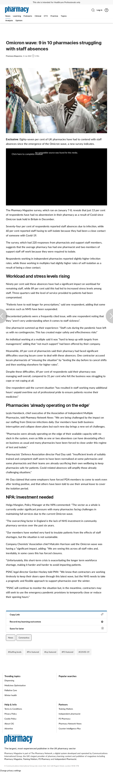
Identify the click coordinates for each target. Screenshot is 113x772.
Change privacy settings (10, 770)
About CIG (9, 723)
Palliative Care (10, 690)
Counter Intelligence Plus (70, 728)
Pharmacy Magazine (13, 759)
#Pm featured (33, 652)
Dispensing (9, 680)
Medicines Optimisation (15, 685)
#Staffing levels (14, 652)
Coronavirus (24, 637)
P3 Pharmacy (64, 718)
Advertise (8, 728)
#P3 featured (67, 652)
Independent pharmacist (69, 714)
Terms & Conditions (13, 709)
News (10, 637)
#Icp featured (50, 652)
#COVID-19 (84, 652)
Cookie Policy (10, 718)
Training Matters (66, 709)
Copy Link (56, 614)
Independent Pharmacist (65, 759)
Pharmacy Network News (70, 723)
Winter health (10, 695)
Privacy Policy (10, 714)
